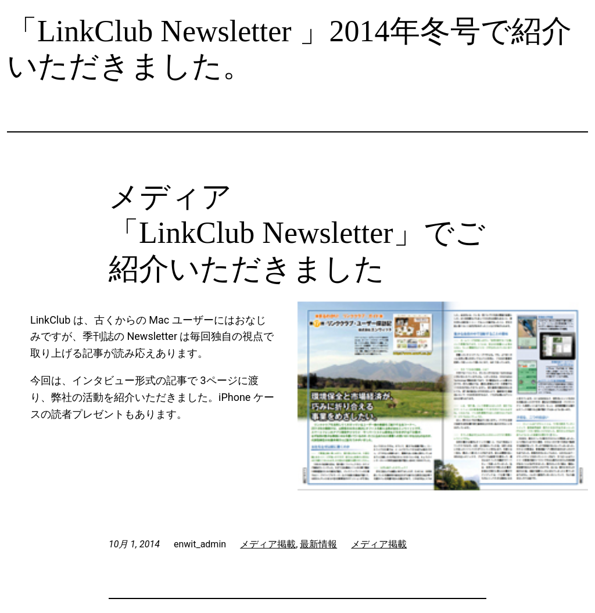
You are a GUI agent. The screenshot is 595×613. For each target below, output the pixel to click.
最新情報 (318, 544)
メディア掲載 (268, 544)
